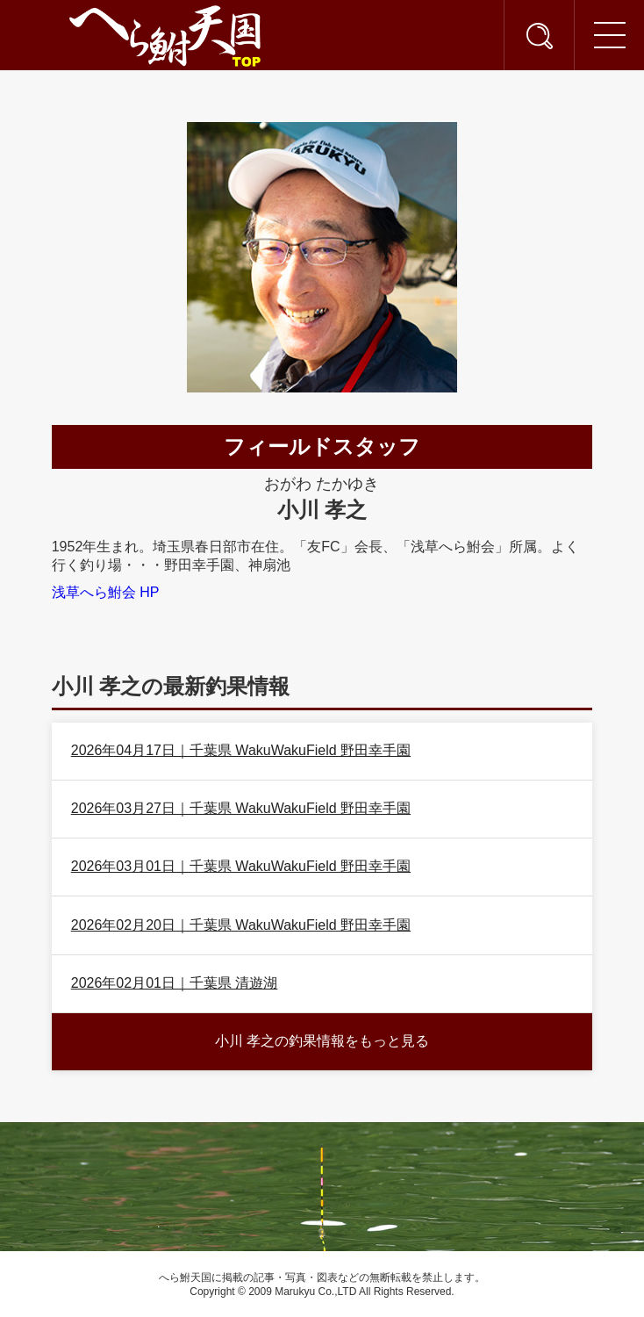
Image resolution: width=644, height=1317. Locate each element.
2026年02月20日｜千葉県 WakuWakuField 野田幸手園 (241, 925)
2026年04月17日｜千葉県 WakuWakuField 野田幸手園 (241, 750)
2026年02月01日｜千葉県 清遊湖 (174, 982)
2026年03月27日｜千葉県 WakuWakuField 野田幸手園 (241, 808)
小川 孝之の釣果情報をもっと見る (322, 1040)
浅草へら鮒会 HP (106, 592)
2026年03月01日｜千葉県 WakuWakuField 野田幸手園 (241, 866)
